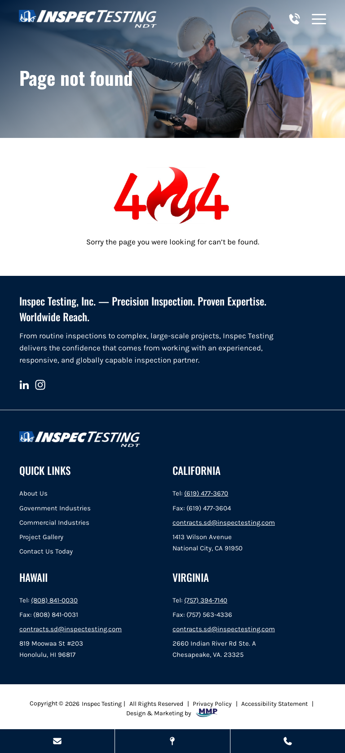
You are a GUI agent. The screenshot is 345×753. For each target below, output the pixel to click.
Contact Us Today (46, 551)
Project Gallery (41, 537)
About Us (33, 493)
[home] (88, 19)
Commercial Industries (54, 522)
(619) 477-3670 (206, 493)
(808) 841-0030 (54, 600)
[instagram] (40, 384)
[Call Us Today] (287, 741)
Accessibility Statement (274, 703)
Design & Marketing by (172, 713)
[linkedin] (24, 385)
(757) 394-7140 (205, 600)
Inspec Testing (102, 703)
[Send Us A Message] (57, 741)
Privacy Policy (212, 703)
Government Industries (55, 508)
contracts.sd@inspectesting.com (223, 522)
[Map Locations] (172, 741)
